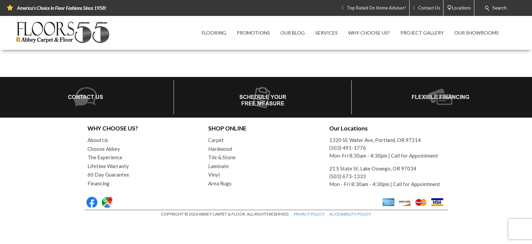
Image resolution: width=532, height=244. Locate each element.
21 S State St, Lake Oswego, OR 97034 (372, 168)
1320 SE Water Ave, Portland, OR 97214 (375, 140)
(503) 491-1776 (347, 148)
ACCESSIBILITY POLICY (350, 214)
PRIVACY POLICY (309, 214)
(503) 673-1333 (347, 176)
